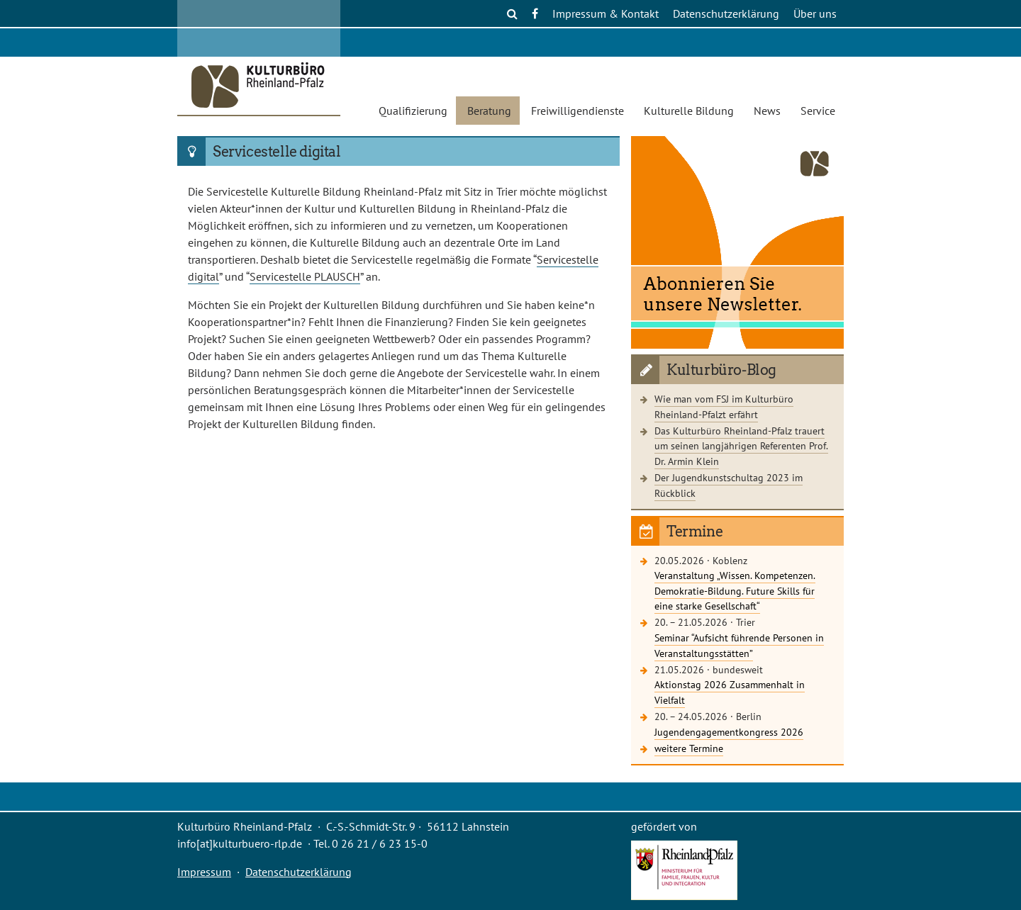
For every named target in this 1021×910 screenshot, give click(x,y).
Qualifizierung (413, 110)
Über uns (815, 13)
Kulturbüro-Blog (721, 369)
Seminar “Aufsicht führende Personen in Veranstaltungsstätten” (739, 645)
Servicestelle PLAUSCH (305, 276)
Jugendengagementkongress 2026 (728, 731)
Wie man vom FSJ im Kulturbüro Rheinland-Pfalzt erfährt (723, 406)
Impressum (204, 872)
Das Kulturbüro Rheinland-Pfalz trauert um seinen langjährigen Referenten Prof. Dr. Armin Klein (741, 446)
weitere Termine (688, 748)
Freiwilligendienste (577, 110)
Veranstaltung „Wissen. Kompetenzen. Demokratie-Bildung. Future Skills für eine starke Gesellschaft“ (734, 590)
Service (817, 110)
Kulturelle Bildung (689, 110)
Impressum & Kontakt (605, 13)
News (767, 110)
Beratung (489, 110)
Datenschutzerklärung (726, 13)
